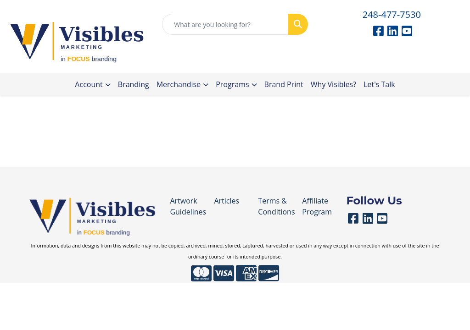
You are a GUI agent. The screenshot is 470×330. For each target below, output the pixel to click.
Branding (133, 84)
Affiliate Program (317, 206)
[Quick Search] (225, 24)
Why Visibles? (333, 84)
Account (88, 84)
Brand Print (283, 84)
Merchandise (179, 84)
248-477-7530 (392, 14)
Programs (232, 84)
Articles (226, 201)
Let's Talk (379, 84)
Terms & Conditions (274, 206)
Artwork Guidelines (186, 206)
